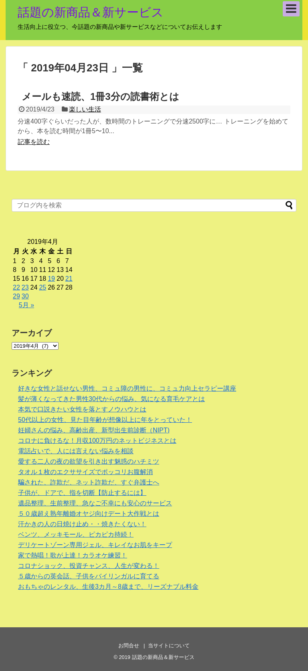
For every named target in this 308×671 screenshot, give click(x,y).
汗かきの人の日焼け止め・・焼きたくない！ (82, 524)
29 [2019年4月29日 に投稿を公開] (16, 296)
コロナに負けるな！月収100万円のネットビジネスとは (97, 440)
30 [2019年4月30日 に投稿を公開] (25, 296)
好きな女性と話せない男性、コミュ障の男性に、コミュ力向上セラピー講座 (127, 388)
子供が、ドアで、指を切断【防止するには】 (82, 492)
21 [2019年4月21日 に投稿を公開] (69, 278)
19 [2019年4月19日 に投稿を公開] (51, 278)
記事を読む (34, 141)
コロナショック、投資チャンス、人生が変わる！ (88, 565)
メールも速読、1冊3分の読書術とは (100, 96)
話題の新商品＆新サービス (91, 12)
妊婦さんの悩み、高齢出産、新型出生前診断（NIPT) (94, 430)
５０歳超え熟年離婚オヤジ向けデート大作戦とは (88, 513)
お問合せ (128, 646)
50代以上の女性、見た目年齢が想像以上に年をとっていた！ (105, 419)
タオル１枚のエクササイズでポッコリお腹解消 (85, 471)
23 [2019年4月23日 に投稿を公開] (25, 287)
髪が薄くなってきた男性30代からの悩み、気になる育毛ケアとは (111, 398)
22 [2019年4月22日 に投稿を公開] (16, 287)
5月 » (26, 305)
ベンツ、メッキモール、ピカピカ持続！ (76, 534)
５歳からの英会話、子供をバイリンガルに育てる (88, 576)
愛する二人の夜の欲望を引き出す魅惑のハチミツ (88, 461)
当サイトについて (169, 646)
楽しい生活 (85, 109)
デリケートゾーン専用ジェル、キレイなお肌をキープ (95, 544)
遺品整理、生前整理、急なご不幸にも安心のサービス (95, 503)
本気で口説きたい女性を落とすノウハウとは (82, 409)
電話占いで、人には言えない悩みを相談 (76, 451)
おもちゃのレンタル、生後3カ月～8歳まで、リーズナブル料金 (108, 586)
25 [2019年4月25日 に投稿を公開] (42, 287)
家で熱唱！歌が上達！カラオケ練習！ (72, 555)
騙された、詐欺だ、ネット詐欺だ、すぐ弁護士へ (88, 482)
